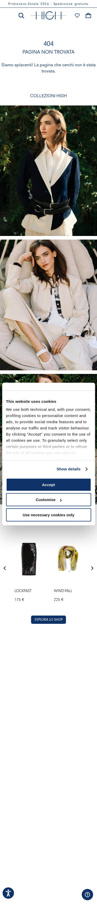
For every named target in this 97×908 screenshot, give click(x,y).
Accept (48, 484)
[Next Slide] (92, 568)
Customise (49, 499)
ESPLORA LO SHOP (49, 619)
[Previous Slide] (4, 568)
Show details (69, 469)
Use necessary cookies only (48, 515)
